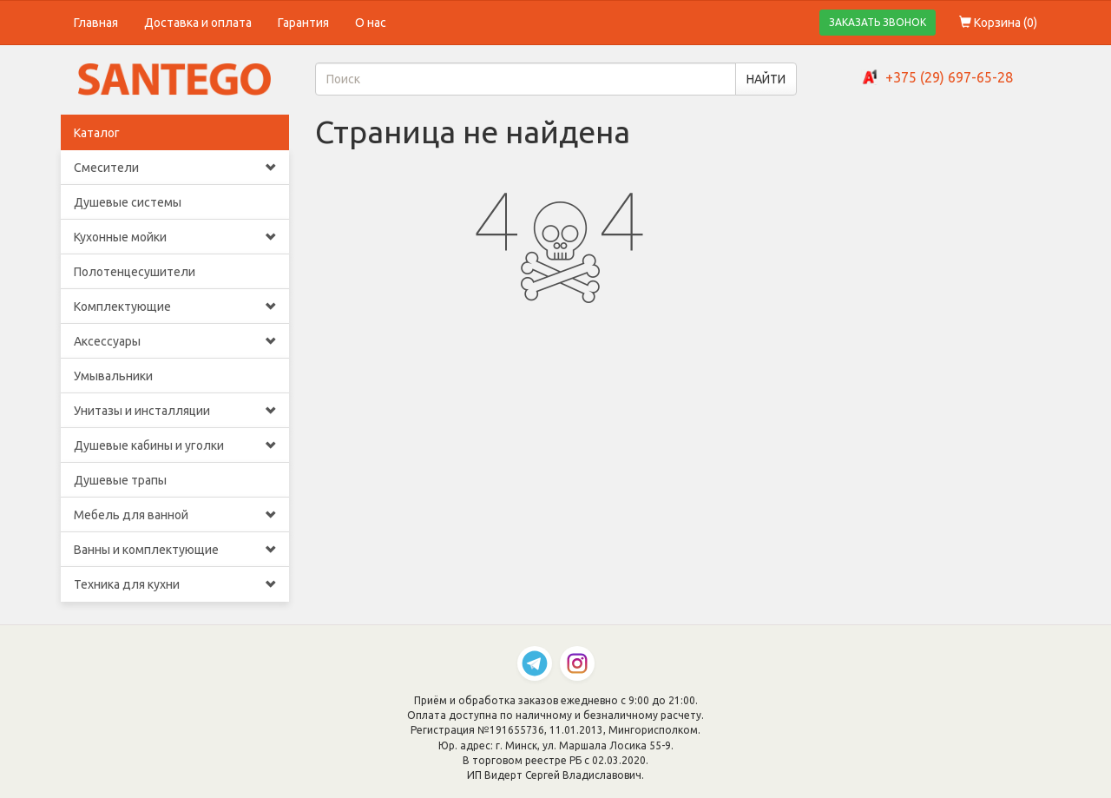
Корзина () (998, 23)
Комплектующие (175, 306)
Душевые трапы (120, 480)
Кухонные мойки (175, 237)
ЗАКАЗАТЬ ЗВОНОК (877, 22)
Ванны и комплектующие (175, 549)
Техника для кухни (175, 584)
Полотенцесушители (134, 272)
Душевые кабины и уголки (175, 445)
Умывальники (113, 376)
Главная (96, 23)
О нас (370, 23)
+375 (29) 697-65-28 (949, 77)
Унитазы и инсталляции (175, 411)
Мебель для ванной (175, 515)
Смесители (175, 167)
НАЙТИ (766, 79)
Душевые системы (127, 202)
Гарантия (303, 23)
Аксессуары (175, 341)
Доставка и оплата (198, 23)
